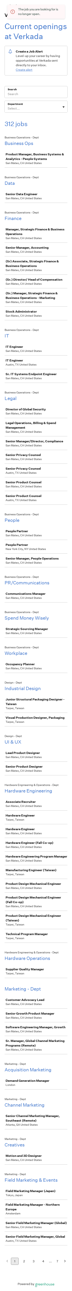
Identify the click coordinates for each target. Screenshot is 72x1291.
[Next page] (65, 1261)
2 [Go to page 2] (24, 1261)
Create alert (24, 70)
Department (15, 104)
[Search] (36, 94)
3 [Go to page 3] (34, 1261)
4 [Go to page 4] (43, 1261)
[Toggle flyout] (63, 107)
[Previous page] (7, 1261)
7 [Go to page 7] (57, 1261)
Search (12, 89)
